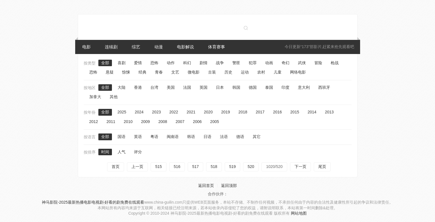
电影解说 (185, 46)
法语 (224, 136)
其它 (257, 136)
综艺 (136, 46)
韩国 (236, 87)
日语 (207, 136)
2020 (208, 112)
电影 (86, 46)
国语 (121, 136)
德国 (253, 87)
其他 (114, 96)
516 (177, 166)
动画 (269, 63)
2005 (214, 121)
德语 (240, 136)
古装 (212, 72)
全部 (105, 63)
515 (158, 166)
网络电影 (298, 72)
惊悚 (126, 72)
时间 (105, 152)
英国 (203, 87)
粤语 (154, 136)
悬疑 (110, 72)
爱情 (138, 63)
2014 (312, 112)
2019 (225, 112)
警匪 (236, 63)
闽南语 (173, 136)
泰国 (269, 87)
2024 (139, 112)
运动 (245, 72)
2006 (197, 121)
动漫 (158, 46)
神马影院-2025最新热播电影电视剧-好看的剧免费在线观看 (93, 202)
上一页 (137, 166)
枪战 (335, 63)
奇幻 (285, 63)
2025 (122, 112)
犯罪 (253, 63)
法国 (187, 87)
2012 (93, 121)
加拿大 (95, 96)
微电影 (194, 72)
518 (214, 166)
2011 (111, 121)
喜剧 (121, 63)
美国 (171, 87)
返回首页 (206, 185)
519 (232, 166)
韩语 (191, 136)
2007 (180, 121)
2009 (145, 121)
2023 (156, 112)
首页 (116, 166)
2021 (191, 112)
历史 (228, 72)
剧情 (203, 63)
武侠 (302, 63)
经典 (142, 72)
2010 (128, 121)
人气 (121, 152)
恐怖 (154, 63)
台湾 (154, 87)
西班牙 (324, 87)
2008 (162, 121)
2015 (294, 112)
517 (195, 166)
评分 (138, 152)
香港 (138, 87)
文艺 (175, 72)
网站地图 (299, 213)
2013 (329, 112)
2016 (277, 112)
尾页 (322, 166)
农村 (261, 72)
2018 (243, 112)
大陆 (121, 87)
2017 (260, 112)
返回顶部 (229, 185)
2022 (173, 112)
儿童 (278, 72)
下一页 (300, 166)
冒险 (318, 63)
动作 (171, 63)
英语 (138, 136)
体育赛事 (216, 46)
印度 (285, 87)
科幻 (187, 63)
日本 (220, 87)
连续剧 (111, 46)
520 (251, 166)
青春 (159, 72)
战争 (220, 63)
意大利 (304, 87)
